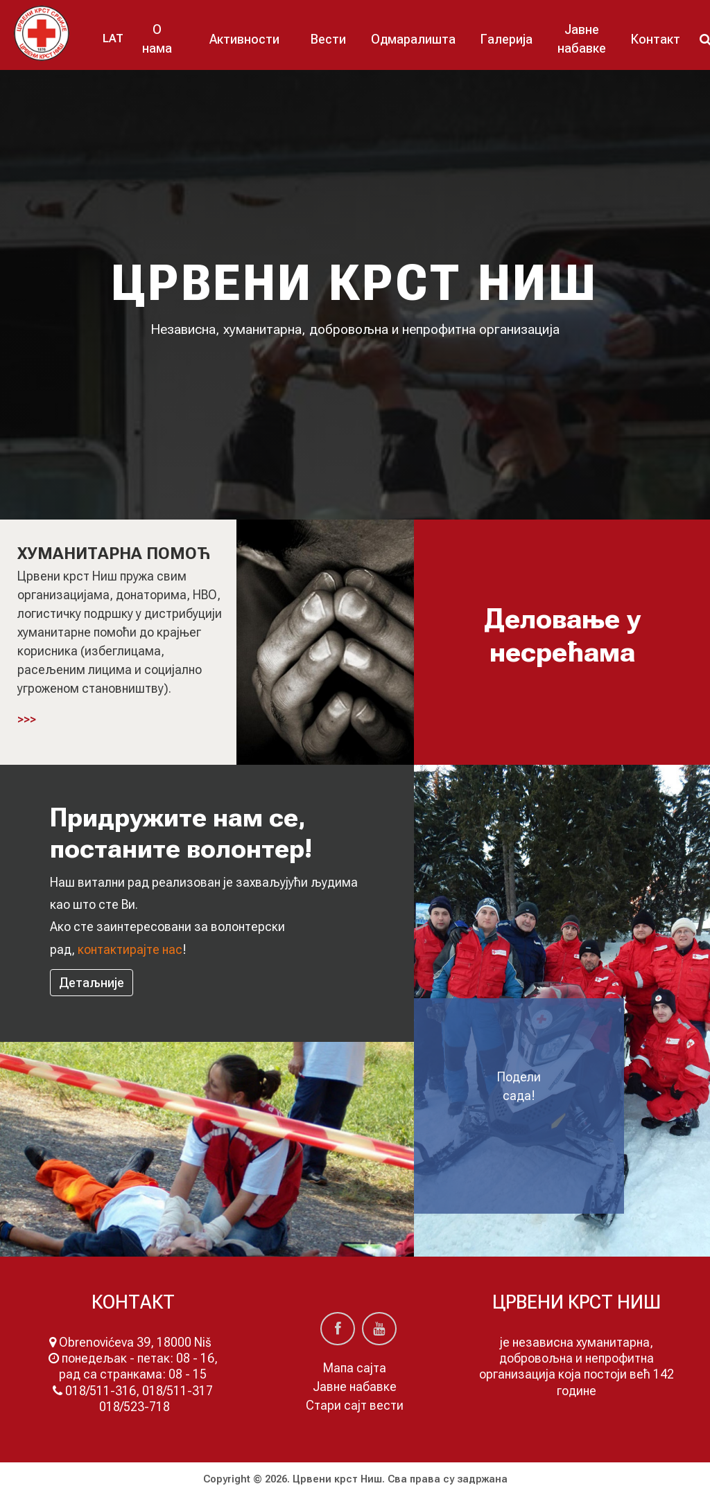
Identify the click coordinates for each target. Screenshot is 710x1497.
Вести (328, 39)
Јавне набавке (581, 38)
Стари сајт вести (355, 1405)
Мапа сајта (354, 1368)
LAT (113, 38)
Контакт (655, 39)
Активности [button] (244, 39)
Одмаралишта (413, 39)
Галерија (506, 39)
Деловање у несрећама (562, 635)
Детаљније (91, 982)
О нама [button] (157, 38)
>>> (26, 719)
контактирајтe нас (130, 949)
